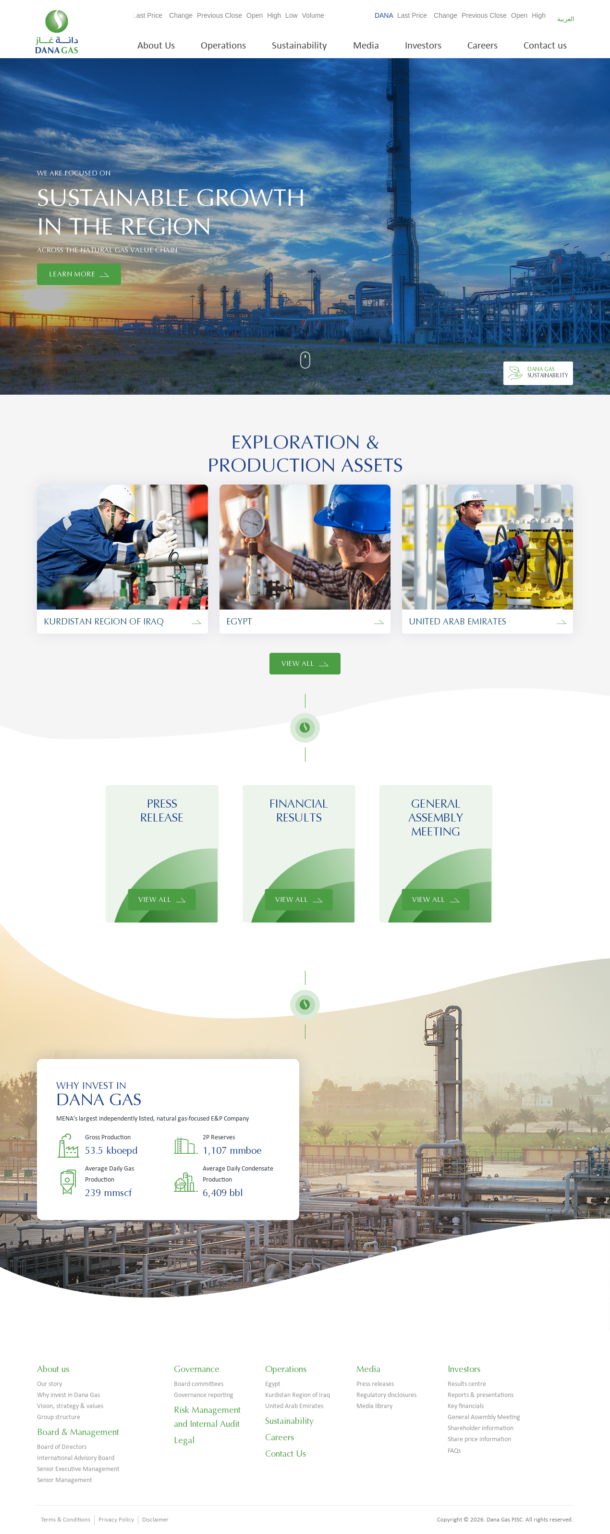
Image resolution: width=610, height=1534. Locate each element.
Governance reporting (203, 1395)
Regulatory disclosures (386, 1395)
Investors (423, 46)
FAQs (454, 1451)
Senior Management (64, 1480)
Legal (184, 1440)
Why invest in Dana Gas (68, 1395)
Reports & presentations (480, 1395)
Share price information (479, 1439)
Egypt (273, 1384)
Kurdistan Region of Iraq (297, 1395)
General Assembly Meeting (484, 1417)
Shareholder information (480, 1428)
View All (305, 664)
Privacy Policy (116, 1520)
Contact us (545, 46)
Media (366, 46)
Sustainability (299, 46)
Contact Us (285, 1453)
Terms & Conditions (65, 1520)
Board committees (198, 1384)
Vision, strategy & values (70, 1406)
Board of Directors (61, 1447)
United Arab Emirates (294, 1406)
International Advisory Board (75, 1458)
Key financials (466, 1406)
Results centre (467, 1384)
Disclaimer (155, 1520)
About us (53, 1369)
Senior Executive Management (78, 1469)
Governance (197, 1369)
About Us (156, 46)
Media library (374, 1406)
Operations (223, 46)
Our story (49, 1384)
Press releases (375, 1384)
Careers (482, 46)
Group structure (58, 1417)
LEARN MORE (79, 274)
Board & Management (78, 1432)
